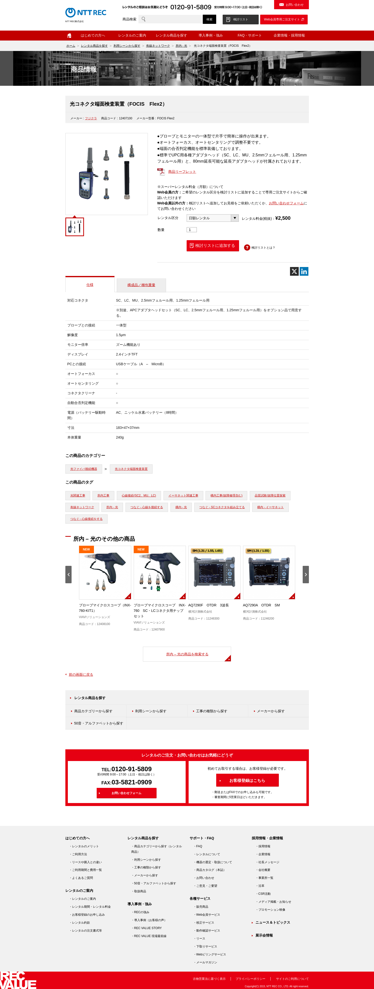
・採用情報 (262, 846)
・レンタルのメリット (84, 846)
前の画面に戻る (81, 674)
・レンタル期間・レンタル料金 (90, 906)
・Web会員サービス (206, 914)
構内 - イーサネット (270, 507)
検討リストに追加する (215, 245)
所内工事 (103, 495)
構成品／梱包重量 (141, 285)
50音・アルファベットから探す (99, 723)
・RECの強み (140, 912)
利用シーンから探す (127, 45)
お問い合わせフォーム (286, 203)
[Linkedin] (304, 271)
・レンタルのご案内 (82, 898)
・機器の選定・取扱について (212, 862)
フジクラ (91, 118)
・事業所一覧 (264, 878)
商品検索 (129, 19)
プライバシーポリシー (250, 979)
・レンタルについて (206, 854)
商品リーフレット (182, 172)
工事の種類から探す (211, 711)
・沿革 (259, 886)
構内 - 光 (181, 507)
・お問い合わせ (203, 878)
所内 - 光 (181, 45)
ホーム (69, 36)
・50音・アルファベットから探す (153, 883)
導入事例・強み (211, 35)
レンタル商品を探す (171, 35)
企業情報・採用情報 (289, 35)
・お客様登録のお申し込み (87, 914)
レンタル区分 (168, 218)
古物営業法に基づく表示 (209, 979)
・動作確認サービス (206, 930)
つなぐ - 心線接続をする (86, 519)
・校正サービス (203, 922)
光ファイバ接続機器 (83, 469)
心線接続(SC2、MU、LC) (139, 495)
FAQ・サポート (250, 35)
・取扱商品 (138, 891)
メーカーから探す (271, 711)
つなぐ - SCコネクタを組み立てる (222, 507)
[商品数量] (192, 229)
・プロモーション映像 (270, 909)
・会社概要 (262, 870)
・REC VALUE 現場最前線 (148, 936)
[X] (294, 271)
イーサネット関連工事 (183, 495)
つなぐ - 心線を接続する (146, 507)
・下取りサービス (205, 946)
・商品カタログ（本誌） (209, 870)
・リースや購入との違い (85, 862)
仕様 (89, 285)
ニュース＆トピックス (272, 922)
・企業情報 (262, 854)
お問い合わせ (295, 4)
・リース (199, 938)
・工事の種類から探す (146, 867)
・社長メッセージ (267, 862)
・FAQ (197, 846)
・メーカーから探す (144, 875)
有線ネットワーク (158, 45)
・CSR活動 (263, 894)
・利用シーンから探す (146, 859)
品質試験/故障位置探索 (270, 495)
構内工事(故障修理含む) (226, 495)
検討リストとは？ (263, 247)
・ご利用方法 (78, 854)
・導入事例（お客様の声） (149, 920)
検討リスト (240, 19)
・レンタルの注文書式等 (85, 930)
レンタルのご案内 (132, 35)
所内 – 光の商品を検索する (187, 654)
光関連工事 (77, 495)
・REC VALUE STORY (146, 928)
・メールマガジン (205, 962)
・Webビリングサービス (209, 954)
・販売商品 (200, 906)
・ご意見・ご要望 (205, 886)
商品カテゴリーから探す (93, 711)
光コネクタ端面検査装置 (131, 469)
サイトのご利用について (292, 979)
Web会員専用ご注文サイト (282, 19)
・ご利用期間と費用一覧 (85, 870)
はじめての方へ (93, 35)
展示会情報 (264, 935)
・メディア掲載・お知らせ (273, 901)
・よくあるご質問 (81, 878)
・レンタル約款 (79, 922)
